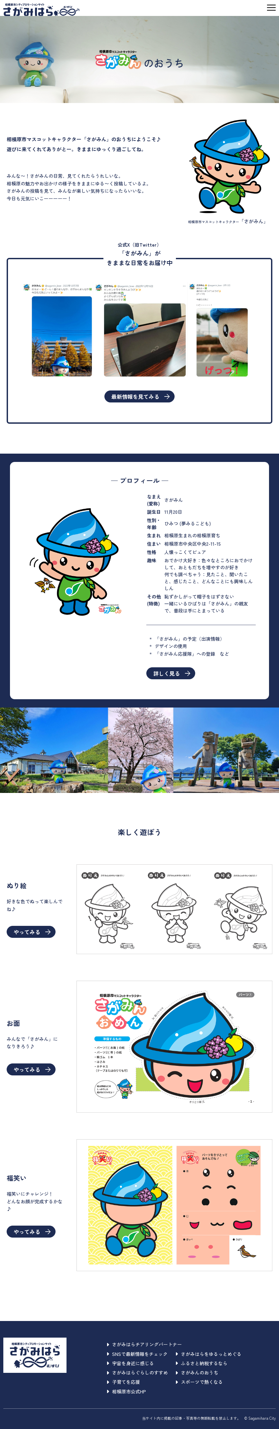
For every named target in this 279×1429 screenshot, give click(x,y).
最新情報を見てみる (140, 396)
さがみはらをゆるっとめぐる (208, 1354)
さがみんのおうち (197, 1372)
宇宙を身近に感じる (130, 1363)
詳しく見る (171, 673)
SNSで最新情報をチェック (137, 1354)
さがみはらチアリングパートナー (144, 1344)
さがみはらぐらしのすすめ (137, 1372)
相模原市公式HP (126, 1391)
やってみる (32, 932)
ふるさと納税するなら (201, 1363)
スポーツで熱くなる (199, 1381)
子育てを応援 (123, 1381)
